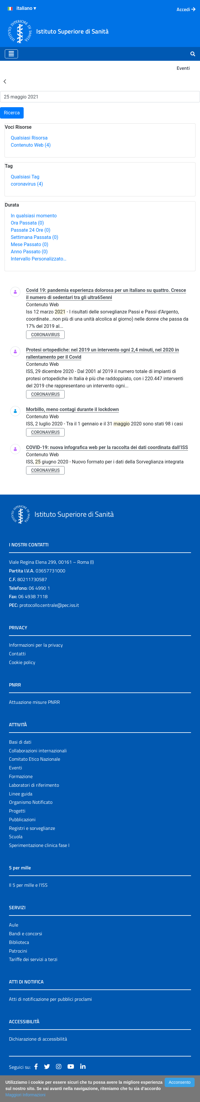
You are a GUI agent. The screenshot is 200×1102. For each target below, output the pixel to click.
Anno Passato (29, 251)
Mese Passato (29, 244)
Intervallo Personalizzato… (38, 259)
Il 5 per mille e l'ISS (28, 885)
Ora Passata (27, 223)
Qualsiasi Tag (25, 177)
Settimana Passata (34, 237)
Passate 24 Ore (30, 230)
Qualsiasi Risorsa (29, 138)
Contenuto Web (31, 145)
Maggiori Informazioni (25, 1094)
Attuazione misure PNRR (34, 702)
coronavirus (27, 184)
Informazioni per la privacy (36, 644)
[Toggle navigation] (11, 53)
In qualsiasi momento (34, 216)
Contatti (17, 653)
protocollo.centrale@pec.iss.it (49, 605)
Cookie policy (22, 662)
